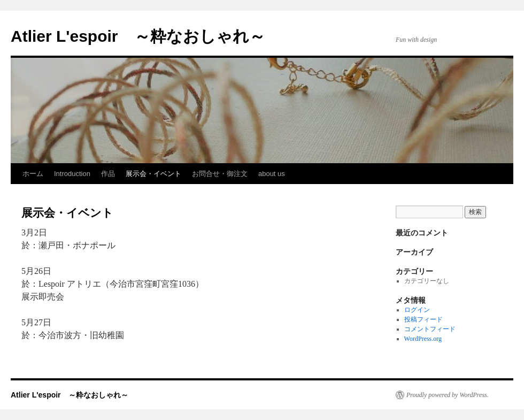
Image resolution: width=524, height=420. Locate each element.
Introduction (72, 174)
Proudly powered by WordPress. (447, 395)
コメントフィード (430, 329)
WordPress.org (423, 338)
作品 (108, 174)
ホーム (32, 174)
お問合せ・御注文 (220, 174)
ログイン (417, 310)
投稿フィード (423, 319)
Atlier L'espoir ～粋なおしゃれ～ (138, 36)
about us (271, 174)
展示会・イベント (153, 174)
